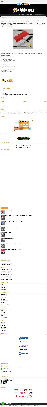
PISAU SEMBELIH (4, 297)
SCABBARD (3, 299)
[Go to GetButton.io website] (3, 405)
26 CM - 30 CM (3, 328)
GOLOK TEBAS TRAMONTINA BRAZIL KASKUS (34, 111)
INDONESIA (3, 314)
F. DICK (2, 284)
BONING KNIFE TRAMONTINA (6, 264)
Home (2, 20)
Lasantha (22, 405)
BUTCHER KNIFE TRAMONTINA (6, 274)
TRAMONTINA (3, 287)
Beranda (24, 101)
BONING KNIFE (12, 20)
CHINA (2, 310)
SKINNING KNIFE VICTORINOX (6, 279)
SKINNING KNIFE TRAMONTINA (6, 277)
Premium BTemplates (28, 405)
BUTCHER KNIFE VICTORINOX (6, 276)
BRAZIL (2, 309)
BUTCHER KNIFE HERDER (5, 272)
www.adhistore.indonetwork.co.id (7, 380)
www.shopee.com (4, 383)
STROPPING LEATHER (5, 304)
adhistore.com (26, 403)
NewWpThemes (12, 405)
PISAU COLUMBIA (8, 232)
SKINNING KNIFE (4, 302)
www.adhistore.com (4, 111)
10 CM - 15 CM (6, 20)
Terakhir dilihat (4, 207)
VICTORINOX (33, 20)
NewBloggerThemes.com (37, 405)
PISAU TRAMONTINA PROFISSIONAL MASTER (13, 249)
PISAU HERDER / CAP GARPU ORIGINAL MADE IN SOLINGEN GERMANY (18, 215)
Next (45, 101)
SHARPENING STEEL (5, 300)
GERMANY (3, 312)
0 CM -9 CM (3, 322)
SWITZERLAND (28, 20)
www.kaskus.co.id (4, 378)
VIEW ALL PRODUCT (9, 210)
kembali (2, 101)
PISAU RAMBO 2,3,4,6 (9, 238)
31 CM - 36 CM (3, 330)
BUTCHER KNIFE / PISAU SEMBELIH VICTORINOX (14, 221)
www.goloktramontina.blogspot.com (7, 379)
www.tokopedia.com (4, 382)
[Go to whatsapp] (2, 403)
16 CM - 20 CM (3, 325)
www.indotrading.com (4, 381)
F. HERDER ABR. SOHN (5, 286)
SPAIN (2, 315)
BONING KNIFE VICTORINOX (20, 20)
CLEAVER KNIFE (4, 295)
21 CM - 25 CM (3, 327)
